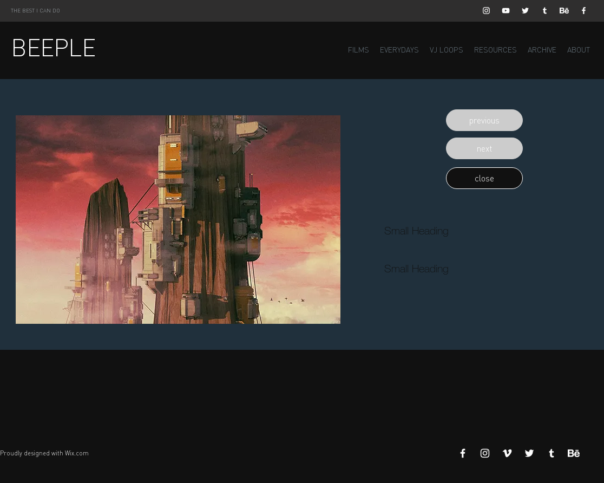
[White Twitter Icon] (525, 10)
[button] (484, 120)
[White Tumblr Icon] (544, 10)
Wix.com (77, 453)
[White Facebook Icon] (583, 10)
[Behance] (564, 10)
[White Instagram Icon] (486, 10)
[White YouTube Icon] (505, 10)
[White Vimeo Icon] (507, 453)
